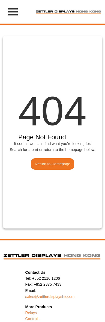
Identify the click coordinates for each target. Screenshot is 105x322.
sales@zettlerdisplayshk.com (50, 296)
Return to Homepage (52, 164)
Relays (31, 313)
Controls (32, 319)
